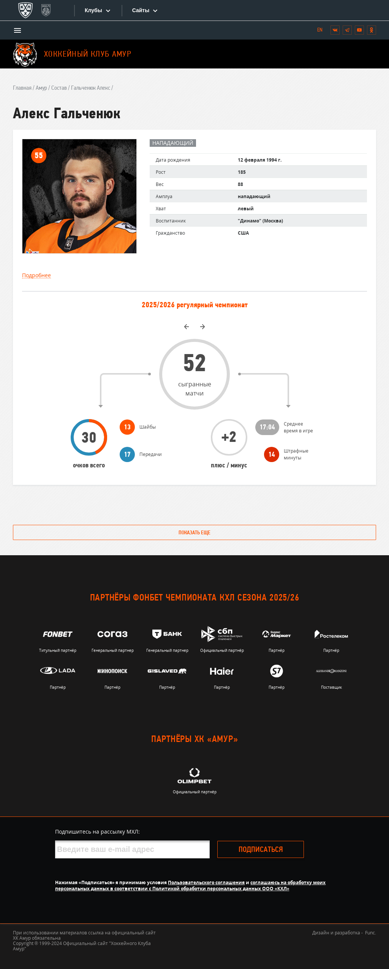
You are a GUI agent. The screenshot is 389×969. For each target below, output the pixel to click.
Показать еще (194, 533)
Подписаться (261, 850)
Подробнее (36, 275)
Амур (41, 88)
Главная (22, 88)
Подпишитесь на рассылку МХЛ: (97, 831)
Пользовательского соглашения (206, 882)
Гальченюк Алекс (90, 88)
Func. (370, 932)
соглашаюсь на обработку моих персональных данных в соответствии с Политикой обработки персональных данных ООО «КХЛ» (190, 885)
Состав (59, 88)
